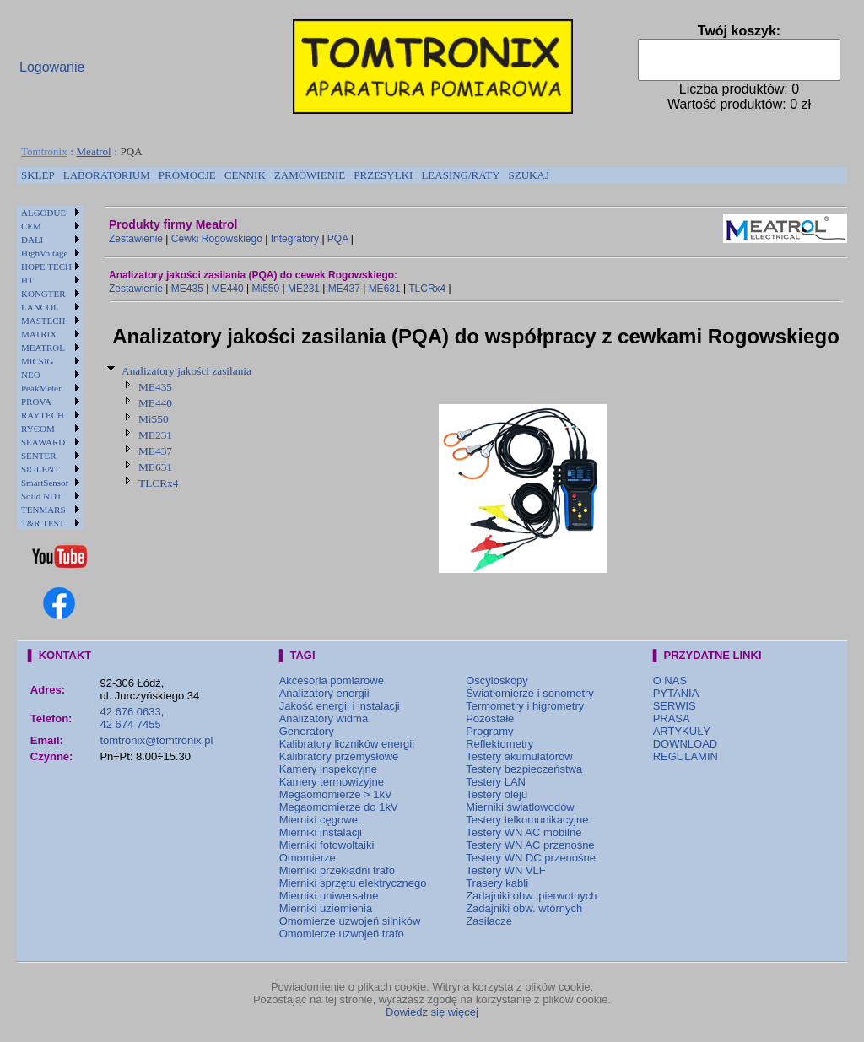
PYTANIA (676, 693)
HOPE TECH (46, 267)
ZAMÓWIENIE (309, 175)
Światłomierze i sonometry (530, 693)
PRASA (671, 718)
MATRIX (39, 334)
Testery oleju (496, 794)
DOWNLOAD (685, 743)
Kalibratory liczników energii (346, 743)
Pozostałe (490, 718)
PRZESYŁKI (383, 175)
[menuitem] (38, 175)
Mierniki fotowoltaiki (327, 845)
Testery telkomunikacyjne (527, 819)
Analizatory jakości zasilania (186, 370)
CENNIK (245, 175)
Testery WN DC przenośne (531, 857)
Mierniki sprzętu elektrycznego (353, 883)
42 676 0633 (130, 711)
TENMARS (43, 510)
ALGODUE (43, 213)
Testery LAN (496, 781)
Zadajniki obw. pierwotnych (531, 895)
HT (27, 280)
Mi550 (265, 288)
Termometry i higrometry (525, 705)
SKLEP (38, 175)
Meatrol (94, 151)
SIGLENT (40, 469)
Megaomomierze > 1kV (335, 794)
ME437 (344, 288)
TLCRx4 (427, 288)
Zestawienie (136, 239)
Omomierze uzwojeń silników (350, 921)
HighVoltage (44, 253)
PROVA (36, 402)
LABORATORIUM (106, 175)
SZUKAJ (529, 175)
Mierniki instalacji (320, 832)
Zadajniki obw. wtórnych (524, 908)
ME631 (385, 288)
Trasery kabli (497, 883)
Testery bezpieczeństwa (524, 769)
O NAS (670, 680)
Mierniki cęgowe (318, 819)
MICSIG (37, 361)
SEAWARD (43, 442)
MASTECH (43, 321)
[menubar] (285, 175)
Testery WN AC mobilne (523, 832)
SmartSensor (44, 483)
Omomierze (307, 857)
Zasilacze (489, 921)
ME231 (304, 288)
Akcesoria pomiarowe (331, 680)
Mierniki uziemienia (326, 908)
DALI (32, 240)
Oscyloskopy (497, 680)
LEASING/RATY (460, 175)
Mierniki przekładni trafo (337, 870)
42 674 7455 (130, 724)
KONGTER (43, 294)
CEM (31, 226)
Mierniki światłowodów (520, 807)
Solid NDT (41, 496)
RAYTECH (42, 415)
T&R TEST (42, 523)
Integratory (295, 239)
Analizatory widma (324, 718)
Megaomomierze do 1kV (338, 807)
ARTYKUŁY (681, 731)
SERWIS (674, 705)
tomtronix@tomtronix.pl (156, 740)
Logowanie (51, 67)
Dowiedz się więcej (432, 1012)
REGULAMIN (685, 756)
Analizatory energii (324, 693)
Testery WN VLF (506, 870)
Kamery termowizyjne (331, 781)
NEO (30, 375)
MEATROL (43, 348)
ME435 (187, 288)
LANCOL (40, 307)
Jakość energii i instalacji (339, 705)
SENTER (39, 456)
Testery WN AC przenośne (530, 845)
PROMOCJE (187, 175)
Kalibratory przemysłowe (339, 756)
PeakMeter (41, 388)
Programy (489, 731)
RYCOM (38, 429)
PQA (337, 239)
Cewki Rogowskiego (216, 239)
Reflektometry (499, 743)
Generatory (306, 731)
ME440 (228, 288)
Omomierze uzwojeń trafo (341, 933)
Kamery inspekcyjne (328, 769)
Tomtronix (44, 151)
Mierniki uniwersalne (329, 895)
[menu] (50, 368)
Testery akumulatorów (519, 756)
